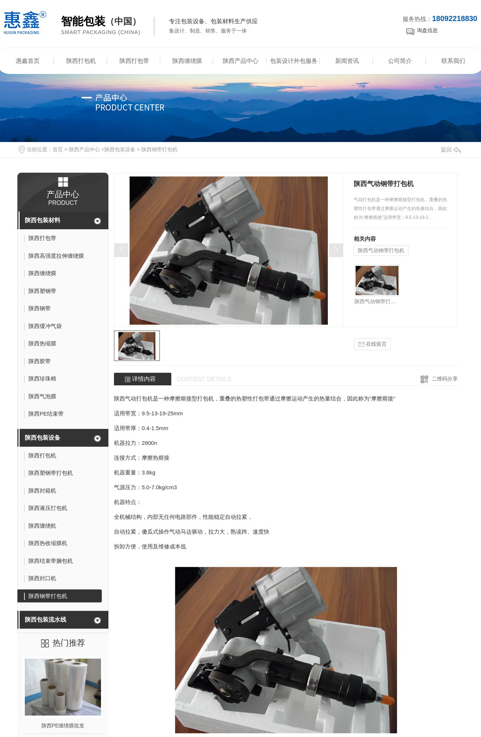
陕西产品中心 (240, 61)
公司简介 (400, 61)
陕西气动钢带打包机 (381, 250)
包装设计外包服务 (293, 61)
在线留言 (373, 344)
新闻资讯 (347, 61)
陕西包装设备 (119, 149)
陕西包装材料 (42, 220)
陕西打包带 (134, 61)
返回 (451, 149)
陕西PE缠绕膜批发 (63, 725)
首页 (58, 149)
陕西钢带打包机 (159, 149)
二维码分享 (445, 379)
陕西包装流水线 (45, 619)
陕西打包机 (81, 61)
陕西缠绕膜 (187, 61)
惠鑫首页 (28, 61)
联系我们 (453, 61)
